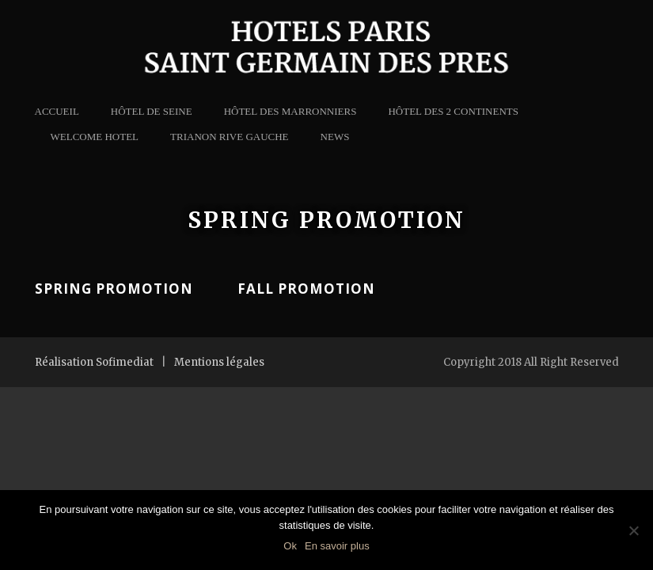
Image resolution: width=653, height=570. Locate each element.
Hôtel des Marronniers (290, 111)
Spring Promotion (114, 288)
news (335, 136)
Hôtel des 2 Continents (453, 111)
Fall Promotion (306, 288)
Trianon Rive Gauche (229, 136)
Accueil (57, 111)
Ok (290, 546)
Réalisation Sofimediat (94, 362)
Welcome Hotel (95, 136)
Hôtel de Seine (151, 111)
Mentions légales (219, 362)
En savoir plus (337, 546)
